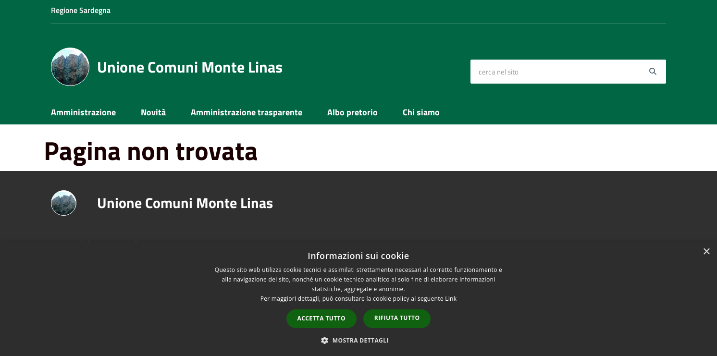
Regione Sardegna (81, 10)
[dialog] (358, 299)
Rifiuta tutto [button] (397, 318)
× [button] (706, 252)
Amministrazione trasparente (246, 112)
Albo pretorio (352, 112)
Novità (153, 112)
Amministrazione (83, 112)
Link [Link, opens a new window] (451, 299)
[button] (358, 339)
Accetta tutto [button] (321, 318)
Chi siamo (421, 112)
